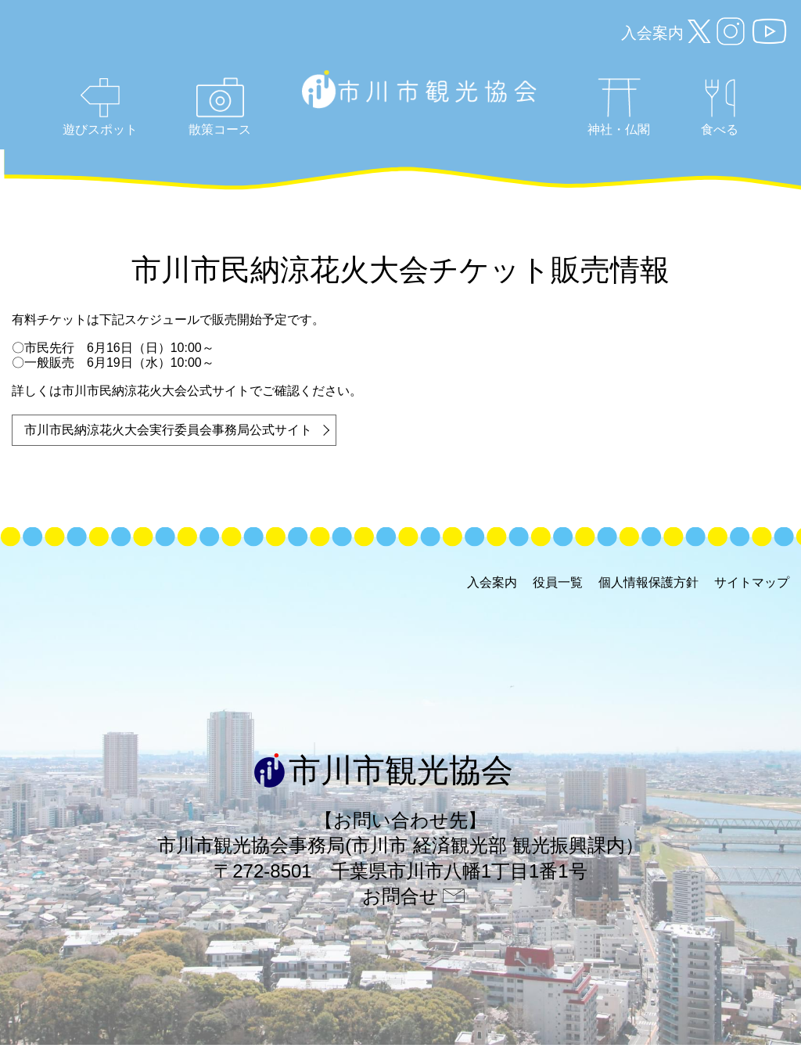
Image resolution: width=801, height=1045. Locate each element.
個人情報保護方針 (648, 582)
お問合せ (400, 896)
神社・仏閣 (618, 107)
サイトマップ (751, 582)
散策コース (220, 106)
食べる (719, 107)
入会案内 (652, 32)
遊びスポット (100, 107)
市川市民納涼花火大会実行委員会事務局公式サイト (168, 429)
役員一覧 (558, 582)
